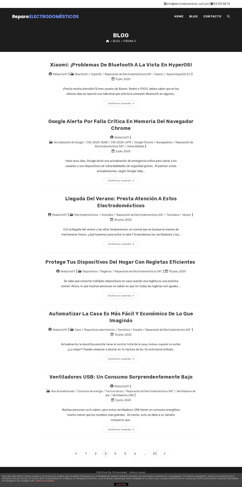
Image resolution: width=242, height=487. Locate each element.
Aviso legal (138, 472)
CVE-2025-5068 (97, 142)
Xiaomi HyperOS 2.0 (178, 74)
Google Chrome (143, 142)
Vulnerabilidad (135, 146)
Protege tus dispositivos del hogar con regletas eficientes (120, 262)
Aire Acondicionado (62, 391)
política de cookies (45, 480)
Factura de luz (114, 391)
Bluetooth (81, 74)
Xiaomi (159, 74)
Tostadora (173, 215)
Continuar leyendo (123, 104)
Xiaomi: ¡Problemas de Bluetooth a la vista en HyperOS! (121, 65)
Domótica (124, 329)
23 (155, 453)
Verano (186, 215)
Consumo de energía (90, 391)
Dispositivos (90, 271)
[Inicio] (107, 41)
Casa (78, 329)
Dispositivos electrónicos (99, 329)
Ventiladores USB (122, 395)
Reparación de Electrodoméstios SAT (168, 329)
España (137, 329)
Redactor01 (60, 74)
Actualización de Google (68, 142)
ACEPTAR (121, 484)
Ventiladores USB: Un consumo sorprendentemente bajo (121, 377)
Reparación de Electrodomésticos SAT (128, 74)
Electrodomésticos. (86, 215)
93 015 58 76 (220, 3)
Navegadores (164, 142)
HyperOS (96, 74)
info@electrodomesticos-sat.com (186, 3)
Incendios (107, 215)
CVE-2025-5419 (121, 142)
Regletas (106, 271)
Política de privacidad (111, 472)
